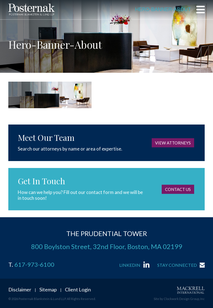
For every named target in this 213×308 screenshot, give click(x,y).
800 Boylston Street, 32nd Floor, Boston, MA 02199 (106, 246)
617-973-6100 (34, 265)
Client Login (78, 289)
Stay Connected (177, 265)
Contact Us (178, 189)
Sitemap (48, 289)
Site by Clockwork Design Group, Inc (179, 298)
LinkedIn (129, 265)
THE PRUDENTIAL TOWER (106, 233)
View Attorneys (173, 142)
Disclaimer (19, 289)
